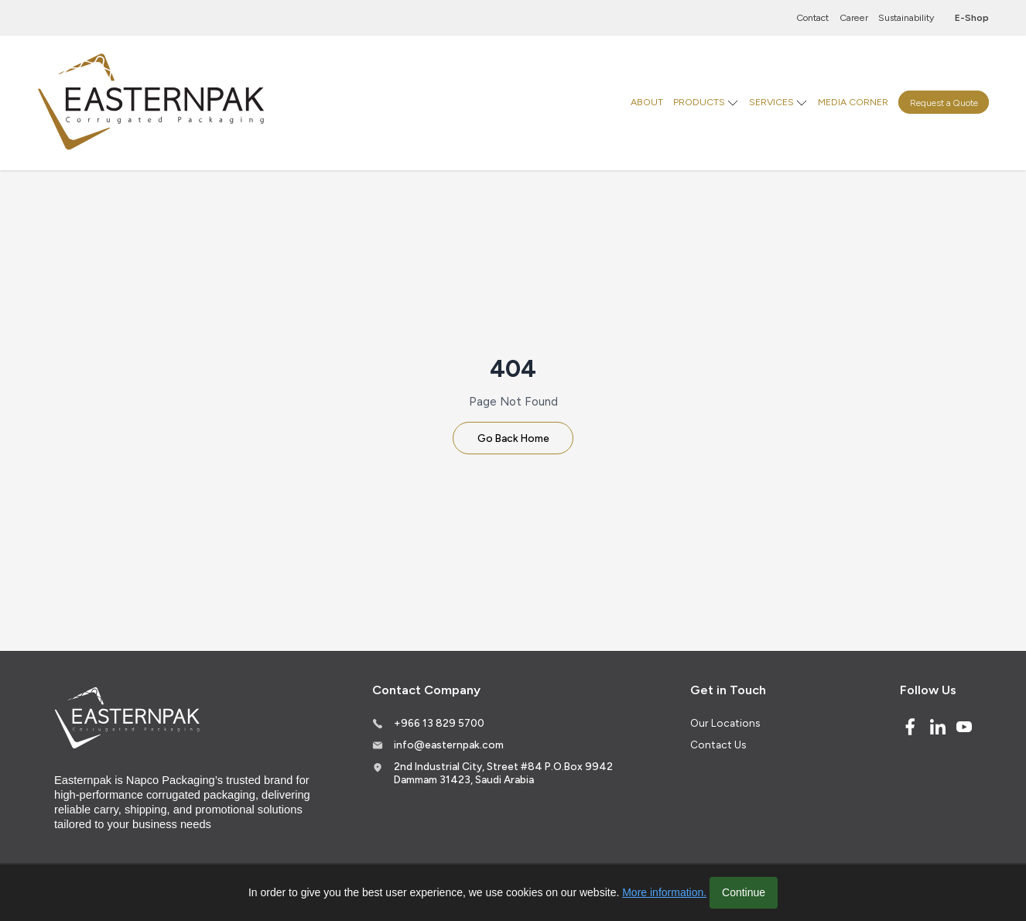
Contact (812, 17)
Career (854, 17)
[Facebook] (910, 727)
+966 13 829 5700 (439, 723)
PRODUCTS (699, 102)
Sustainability (906, 17)
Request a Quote (944, 102)
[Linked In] (938, 726)
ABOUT (647, 102)
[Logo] (153, 102)
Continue (743, 892)
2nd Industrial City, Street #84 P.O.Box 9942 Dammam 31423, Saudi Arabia (503, 773)
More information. (664, 892)
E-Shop (972, 17)
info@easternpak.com (449, 744)
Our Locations (725, 723)
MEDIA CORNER (853, 102)
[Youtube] (964, 726)
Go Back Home (513, 438)
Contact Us (718, 744)
